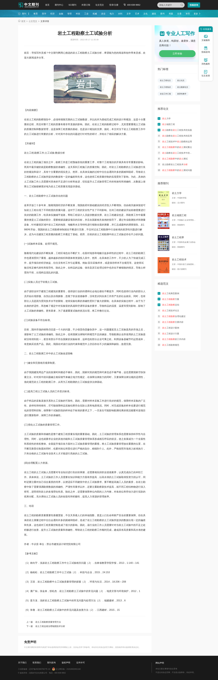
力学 (166, 118)
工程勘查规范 (170, 345)
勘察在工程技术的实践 (177, 130)
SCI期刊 (72, 5)
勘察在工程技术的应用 (177, 136)
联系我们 (37, 662)
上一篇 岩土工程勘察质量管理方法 (43, 622)
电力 (112, 13)
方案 (170, 299)
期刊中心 (59, 5)
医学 (44, 13)
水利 (120, 13)
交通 (179, 13)
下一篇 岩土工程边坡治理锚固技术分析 (45, 626)
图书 (162, 13)
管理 (69, 13)
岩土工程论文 (165, 80)
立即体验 (177, 53)
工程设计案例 (170, 328)
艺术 (137, 13)
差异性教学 (181, 94)
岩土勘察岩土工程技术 (175, 164)
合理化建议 (174, 316)
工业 (86, 13)
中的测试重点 (177, 147)
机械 (95, 13)
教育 (36, 13)
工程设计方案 (170, 333)
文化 (145, 13)
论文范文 (99, 5)
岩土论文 (180, 80)
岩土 (29, 119)
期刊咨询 (51, 662)
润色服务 (205, 61)
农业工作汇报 (165, 94)
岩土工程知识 (165, 87)
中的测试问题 (177, 170)
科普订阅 (86, 5)
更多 (196, 13)
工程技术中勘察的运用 (177, 141)
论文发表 (205, 73)
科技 (78, 13)
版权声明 (66, 662)
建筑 (154, 13)
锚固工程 (168, 124)
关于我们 (22, 662)
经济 (52, 13)
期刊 (24, 13)
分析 (70, 181)
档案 (171, 13)
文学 (129, 13)
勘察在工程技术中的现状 (178, 153)
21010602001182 (74, 669)
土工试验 (133, 167)
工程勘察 (121, 167)
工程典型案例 (170, 293)
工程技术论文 (170, 310)
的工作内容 (174, 339)
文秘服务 (205, 37)
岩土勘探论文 (182, 87)
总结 (170, 305)
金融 (61, 13)
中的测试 (175, 158)
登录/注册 (113, 5)
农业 (103, 13)
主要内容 (172, 322)
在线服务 (205, 29)
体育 (188, 13)
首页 (47, 5)
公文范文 (33, 21)
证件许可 (80, 662)
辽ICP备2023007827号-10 (39, 669)
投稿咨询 (194, 5)
